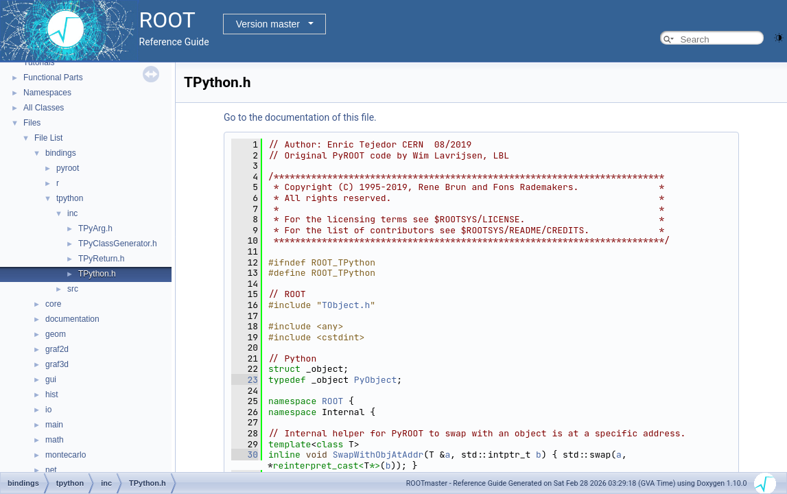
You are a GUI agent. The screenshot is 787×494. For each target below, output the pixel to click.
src (72, 289)
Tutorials (39, 62)
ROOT (332, 401)
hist (51, 394)
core (53, 304)
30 (244, 454)
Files (31, 123)
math (54, 440)
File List (48, 138)
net (51, 470)
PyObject (375, 380)
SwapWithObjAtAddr (378, 454)
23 (244, 380)
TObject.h (346, 305)
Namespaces (47, 92)
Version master (268, 24)
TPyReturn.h (101, 258)
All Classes (43, 108)
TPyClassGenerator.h (117, 243)
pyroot (67, 168)
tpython (69, 198)
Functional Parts (53, 77)
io (48, 409)
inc (72, 213)
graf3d (57, 364)
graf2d (57, 349)
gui (50, 379)
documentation (72, 319)
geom (55, 334)
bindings (60, 153)
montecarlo (65, 455)
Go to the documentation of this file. (300, 117)
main (54, 425)
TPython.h (97, 274)
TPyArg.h (95, 228)
